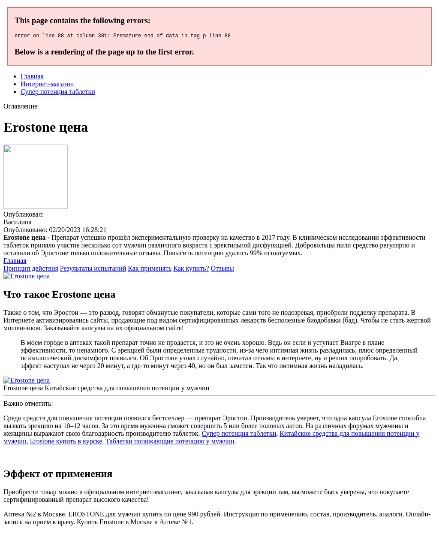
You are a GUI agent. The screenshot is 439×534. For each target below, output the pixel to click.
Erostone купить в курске (66, 442)
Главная (32, 77)
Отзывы (222, 269)
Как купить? (191, 269)
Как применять (149, 269)
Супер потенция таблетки (58, 93)
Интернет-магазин (47, 85)
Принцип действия (30, 269)
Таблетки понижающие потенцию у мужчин (169, 442)
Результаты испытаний (93, 269)
